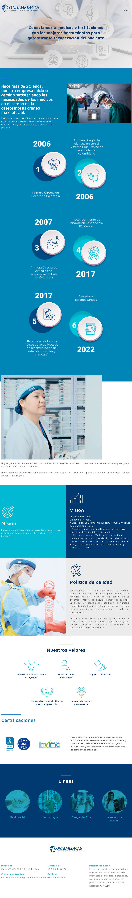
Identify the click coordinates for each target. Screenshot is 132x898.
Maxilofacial (17, 817)
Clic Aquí (105, 886)
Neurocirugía (50, 817)
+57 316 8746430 (57, 878)
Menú (126, 10)
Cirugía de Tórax (82, 817)
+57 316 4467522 (57, 869)
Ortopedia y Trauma (114, 819)
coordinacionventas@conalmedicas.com (23, 878)
